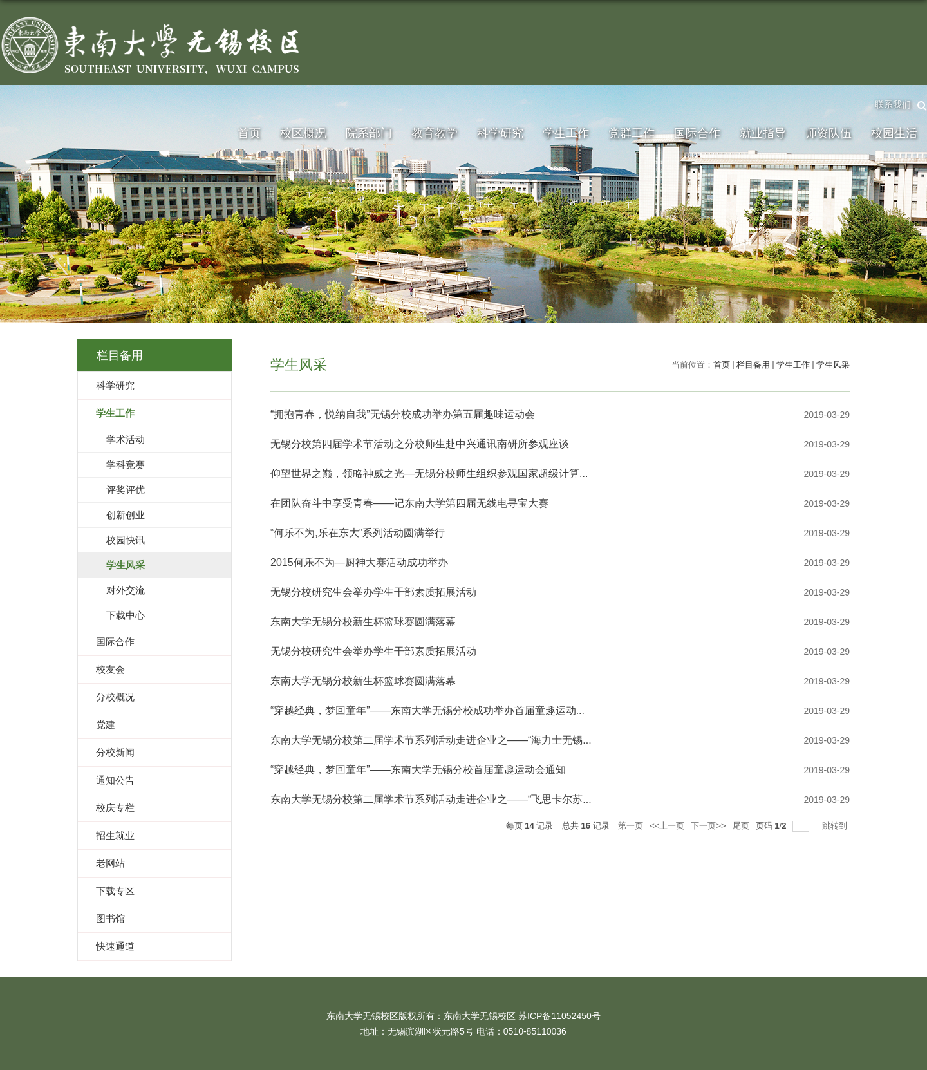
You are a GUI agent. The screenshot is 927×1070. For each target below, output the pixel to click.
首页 (249, 133)
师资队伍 (828, 133)
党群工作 (631, 133)
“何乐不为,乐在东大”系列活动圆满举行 (357, 532)
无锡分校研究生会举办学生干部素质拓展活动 (373, 592)
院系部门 (369, 133)
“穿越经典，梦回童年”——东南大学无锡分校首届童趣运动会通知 (418, 769)
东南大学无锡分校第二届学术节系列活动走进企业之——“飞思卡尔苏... (431, 799)
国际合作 (697, 133)
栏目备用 (753, 365)
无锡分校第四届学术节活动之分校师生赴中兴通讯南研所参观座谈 (419, 443)
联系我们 (893, 104)
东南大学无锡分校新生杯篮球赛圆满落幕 (363, 621)
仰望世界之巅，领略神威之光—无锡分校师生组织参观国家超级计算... (429, 473)
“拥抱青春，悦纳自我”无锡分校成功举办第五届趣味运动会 (402, 414)
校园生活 (894, 133)
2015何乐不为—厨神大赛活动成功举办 (359, 562)
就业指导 (763, 133)
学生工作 (566, 133)
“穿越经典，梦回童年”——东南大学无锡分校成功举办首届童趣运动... (427, 710)
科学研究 (500, 133)
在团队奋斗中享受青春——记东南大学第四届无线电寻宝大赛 (409, 503)
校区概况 (303, 133)
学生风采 (833, 365)
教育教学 (434, 133)
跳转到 (836, 826)
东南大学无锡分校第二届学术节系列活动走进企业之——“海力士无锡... (431, 740)
